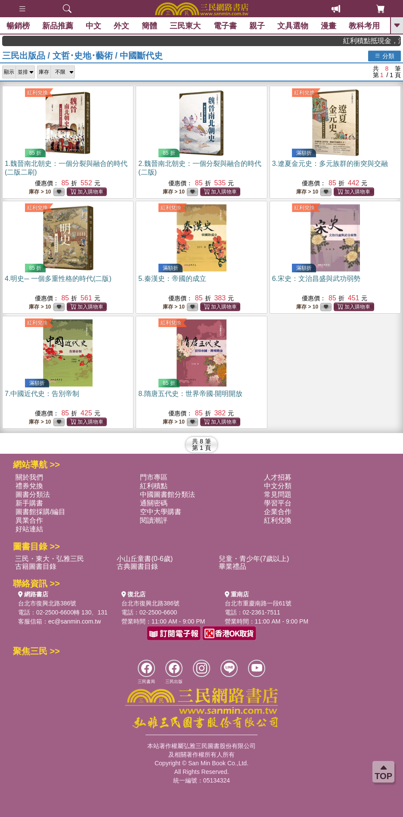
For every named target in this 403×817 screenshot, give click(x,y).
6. (316, 278)
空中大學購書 (160, 511)
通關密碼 (153, 503)
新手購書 (29, 503)
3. (330, 163)
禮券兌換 (29, 486)
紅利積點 (153, 486)
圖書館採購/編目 (40, 511)
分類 (384, 55)
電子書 (225, 26)
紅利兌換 (37, 93)
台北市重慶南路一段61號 (258, 603)
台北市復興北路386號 (47, 603)
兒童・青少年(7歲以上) (254, 558)
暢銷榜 (18, 26)
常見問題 (277, 494)
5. (172, 278)
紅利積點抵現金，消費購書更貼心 (377, 40)
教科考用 (364, 26)
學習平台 (277, 503)
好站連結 (29, 529)
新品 (57, 26)
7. (42, 393)
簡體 (149, 26)
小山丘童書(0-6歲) (145, 558)
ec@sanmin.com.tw (74, 621)
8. (190, 393)
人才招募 (277, 477)
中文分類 (277, 486)
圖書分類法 (33, 494)
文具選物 (292, 26)
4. (58, 278)
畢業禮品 (232, 566)
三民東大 (185, 26)
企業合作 (277, 511)
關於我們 (29, 477)
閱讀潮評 (153, 520)
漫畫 (328, 26)
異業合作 (29, 520)
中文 (93, 26)
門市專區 (153, 477)
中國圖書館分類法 (167, 494)
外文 (121, 26)
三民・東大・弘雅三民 (49, 558)
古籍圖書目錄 (35, 566)
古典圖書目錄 (137, 566)
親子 (257, 26)
